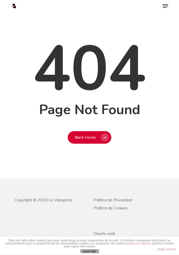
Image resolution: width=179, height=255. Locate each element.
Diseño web (104, 233)
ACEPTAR (89, 251)
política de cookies (138, 243)
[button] (165, 6)
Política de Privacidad (113, 199)
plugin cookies (166, 249)
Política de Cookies (111, 207)
